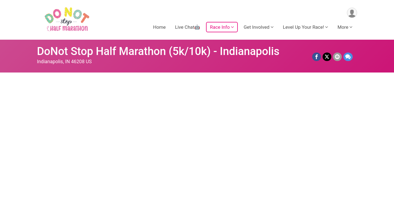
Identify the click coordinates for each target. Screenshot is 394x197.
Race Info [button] (220, 27)
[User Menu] (352, 13)
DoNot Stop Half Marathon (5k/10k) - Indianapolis (158, 51)
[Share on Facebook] (316, 57)
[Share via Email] (337, 57)
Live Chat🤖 (187, 27)
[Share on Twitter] (327, 57)
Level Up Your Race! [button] (303, 27)
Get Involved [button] (257, 27)
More (342, 27)
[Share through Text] (348, 57)
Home (159, 27)
